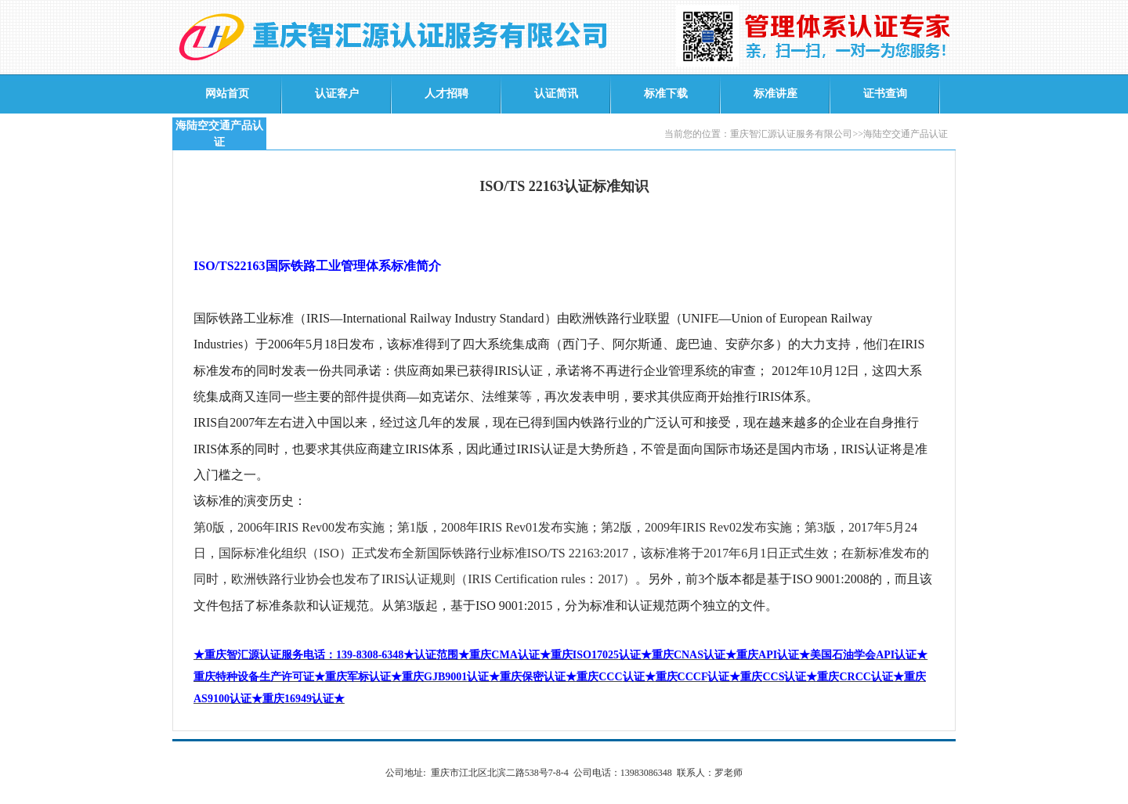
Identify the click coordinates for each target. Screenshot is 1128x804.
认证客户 (337, 93)
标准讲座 (775, 93)
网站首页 (227, 93)
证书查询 (885, 93)
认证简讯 (556, 93)
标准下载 (666, 93)
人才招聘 (446, 93)
